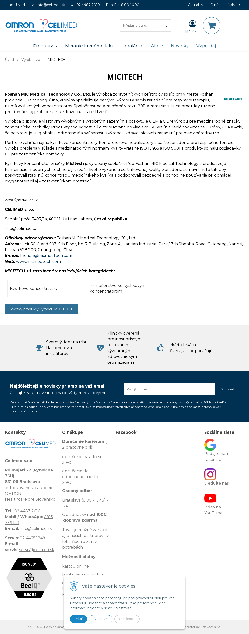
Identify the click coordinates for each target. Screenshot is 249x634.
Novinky (180, 46)
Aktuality (195, 5)
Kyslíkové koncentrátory (34, 288)
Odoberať (227, 389)
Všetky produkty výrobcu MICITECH (41, 309)
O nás (215, 5)
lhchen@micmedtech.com (46, 255)
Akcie (157, 46)
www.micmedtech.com (38, 261)
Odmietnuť (127, 619)
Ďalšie (233, 5)
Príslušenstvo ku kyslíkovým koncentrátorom (118, 288)
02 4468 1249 (32, 538)
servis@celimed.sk (36, 549)
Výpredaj (206, 46)
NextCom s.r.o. (210, 627)
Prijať (78, 619)
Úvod (20, 5)
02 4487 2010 (88, 5)
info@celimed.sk (51, 5)
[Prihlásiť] (192, 26)
